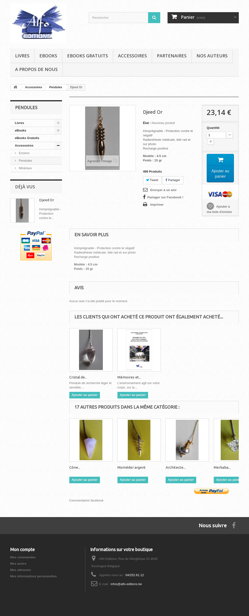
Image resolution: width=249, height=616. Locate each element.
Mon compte (22, 549)
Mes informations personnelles (33, 576)
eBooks (48, 56)
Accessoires (132, 56)
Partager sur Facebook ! (165, 197)
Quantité (213, 128)
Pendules (25, 160)
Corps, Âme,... (80, 377)
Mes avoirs (18, 563)
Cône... (74, 467)
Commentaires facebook (86, 500)
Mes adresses (20, 570)
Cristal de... (126, 377)
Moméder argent (131, 467)
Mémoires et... (177, 377)
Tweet (152, 180)
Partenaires (172, 56)
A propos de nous (36, 69)
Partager (172, 180)
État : (147, 123)
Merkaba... (222, 467)
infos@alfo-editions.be (126, 584)
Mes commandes (23, 557)
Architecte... (176, 467)
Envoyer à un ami (163, 190)
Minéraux (25, 168)
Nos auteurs (212, 56)
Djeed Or (46, 200)
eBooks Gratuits (87, 56)
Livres (22, 56)
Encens (23, 153)
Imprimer (157, 204)
